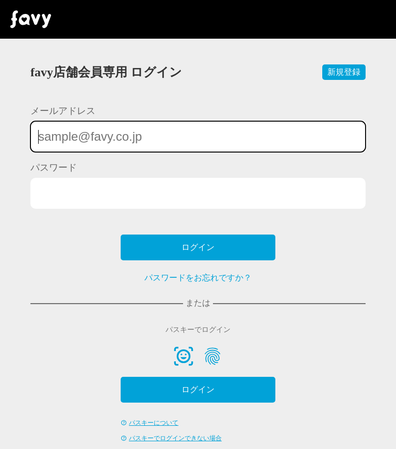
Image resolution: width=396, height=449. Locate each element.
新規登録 (343, 72)
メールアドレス (62, 111)
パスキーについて (153, 422)
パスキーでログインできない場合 (175, 438)
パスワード (53, 167)
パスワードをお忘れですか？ (198, 277)
